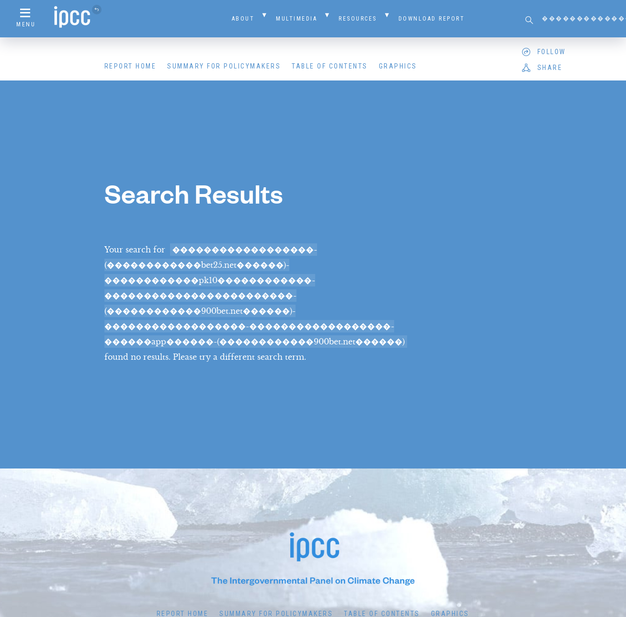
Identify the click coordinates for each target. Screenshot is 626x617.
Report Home (130, 66)
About (243, 18)
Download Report (431, 18)
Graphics (398, 66)
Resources (358, 18)
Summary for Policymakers (224, 66)
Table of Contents (330, 66)
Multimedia (296, 18)
